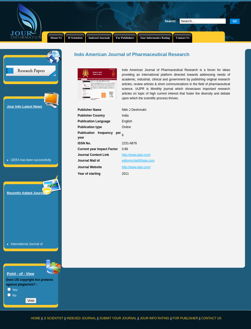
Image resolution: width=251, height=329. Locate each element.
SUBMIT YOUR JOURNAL (117, 318)
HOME (35, 318)
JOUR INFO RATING (154, 318)
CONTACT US (211, 318)
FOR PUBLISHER (185, 318)
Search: (170, 21)
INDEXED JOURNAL (81, 318)
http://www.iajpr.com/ (136, 155)
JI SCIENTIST (54, 318)
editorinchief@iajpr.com (138, 160)
